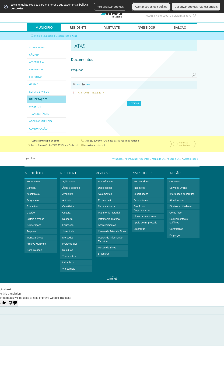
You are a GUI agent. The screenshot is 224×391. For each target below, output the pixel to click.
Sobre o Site (174, 158)
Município (49, 35)
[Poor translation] (12, 303)
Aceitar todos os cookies (151, 7)
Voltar (135, 103)
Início (38, 35)
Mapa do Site (159, 158)
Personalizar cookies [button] (110, 7)
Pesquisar (77, 69)
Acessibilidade (190, 158)
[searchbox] (173, 15)
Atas (78, 84)
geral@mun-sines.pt (93, 145)
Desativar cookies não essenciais (196, 7)
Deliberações (63, 35)
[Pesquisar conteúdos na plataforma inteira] (194, 15)
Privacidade (117, 158)
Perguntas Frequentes (137, 158)
